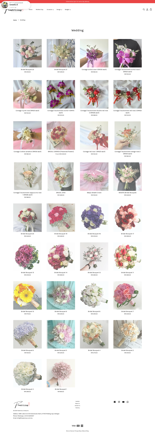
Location (78, 401)
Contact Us (77, 405)
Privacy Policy (78, 431)
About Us (77, 403)
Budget (68, 9)
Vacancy (77, 407)
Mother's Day (39, 9)
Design (59, 9)
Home (30, 9)
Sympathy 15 (13, 4)
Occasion (50, 9)
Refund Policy (85, 431)
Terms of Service (70, 431)
